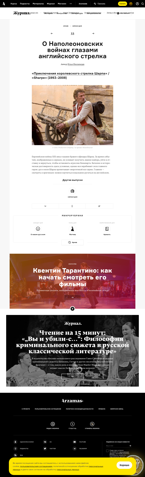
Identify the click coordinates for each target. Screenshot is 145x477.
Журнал (51, 3)
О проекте (26, 409)
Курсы (14, 3)
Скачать (122, 4)
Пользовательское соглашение (48, 409)
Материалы (38, 3)
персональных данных (68, 469)
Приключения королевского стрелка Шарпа (69, 73)
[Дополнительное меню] (70, 3)
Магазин (62, 3)
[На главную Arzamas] (3, 3)
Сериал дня (77, 26)
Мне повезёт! (125, 13)
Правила (101, 409)
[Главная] (72, 400)
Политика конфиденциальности (79, 409)
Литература (77, 13)
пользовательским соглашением (36, 466)
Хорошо (124, 465)
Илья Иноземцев (76, 64)
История (48, 13)
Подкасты (25, 3)
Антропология (94, 13)
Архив (65, 26)
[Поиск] (142, 3)
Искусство (62, 13)
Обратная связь (116, 409)
